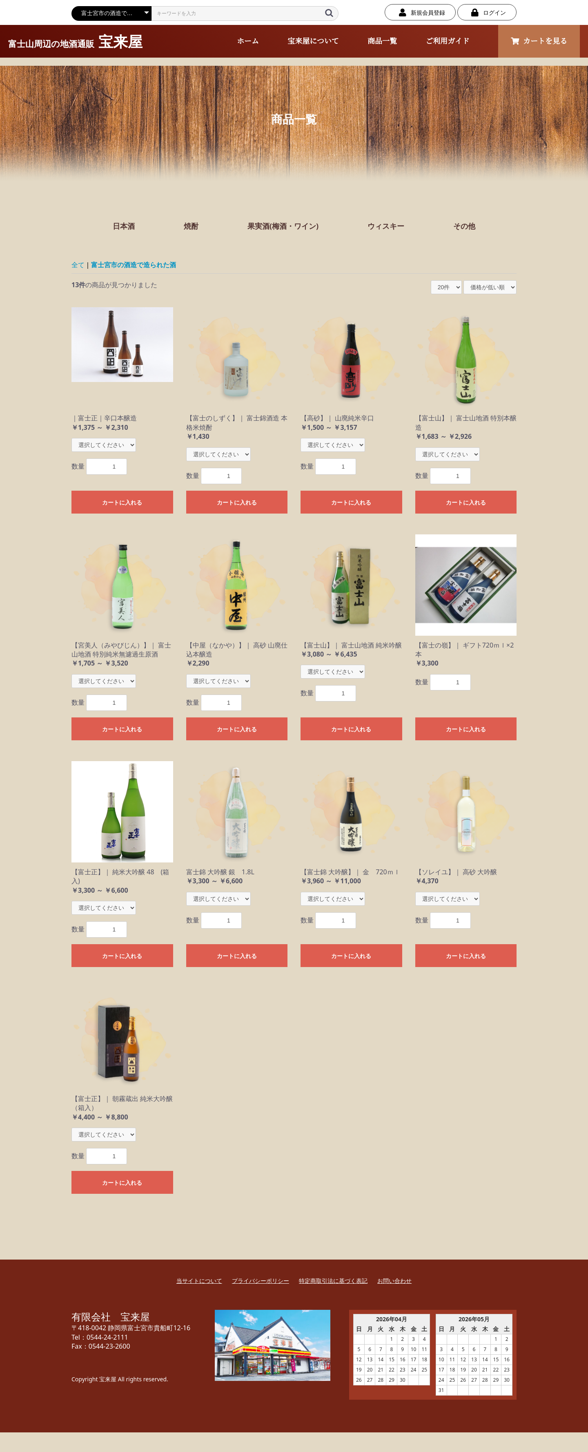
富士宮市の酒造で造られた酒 (133, 264)
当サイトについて (199, 1280)
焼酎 (191, 226)
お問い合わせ (394, 1280)
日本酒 (124, 226)
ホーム (248, 41)
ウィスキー (386, 226)
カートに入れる (122, 502)
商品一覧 (382, 41)
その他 (464, 226)
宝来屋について (313, 41)
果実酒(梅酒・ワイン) (282, 226)
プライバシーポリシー (260, 1280)
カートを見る (539, 41)
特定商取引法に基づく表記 (333, 1280)
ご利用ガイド (447, 41)
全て (78, 264)
